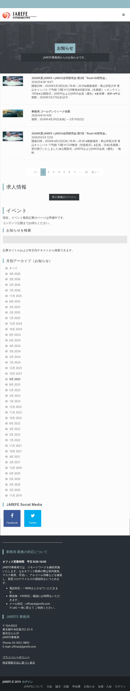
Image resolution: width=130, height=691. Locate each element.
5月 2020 (14, 479)
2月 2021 (14, 462)
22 (86, 172)
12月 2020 (15, 468)
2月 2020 (14, 490)
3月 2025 (14, 307)
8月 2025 (14, 301)
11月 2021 (15, 445)
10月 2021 (15, 451)
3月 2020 (14, 484)
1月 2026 (14, 290)
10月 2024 (15, 329)
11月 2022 (15, 412)
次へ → (95, 172)
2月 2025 (14, 312)
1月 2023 (14, 401)
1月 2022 (14, 440)
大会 (49, 686)
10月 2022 (15, 418)
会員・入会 (105, 686)
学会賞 (76, 686)
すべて (13, 268)
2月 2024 (14, 357)
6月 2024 (14, 340)
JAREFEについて (33, 686)
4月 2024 (14, 346)
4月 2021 (14, 456)
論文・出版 (62, 686)
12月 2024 (15, 323)
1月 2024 (14, 362)
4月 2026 (14, 274)
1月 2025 (14, 318)
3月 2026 (14, 279)
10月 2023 (15, 373)
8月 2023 (14, 384)
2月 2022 (14, 434)
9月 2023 (14, 379)
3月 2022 (14, 429)
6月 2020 (14, 473)
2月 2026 (14, 285)
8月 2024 (14, 335)
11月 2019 (15, 495)
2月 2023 (14, 396)
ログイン (27, 682)
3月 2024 (14, 351)
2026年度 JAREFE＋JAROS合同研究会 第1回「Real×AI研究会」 (69, 133)
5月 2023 (14, 390)
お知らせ (89, 686)
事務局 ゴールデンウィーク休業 (50, 111)
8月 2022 (14, 423)
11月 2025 (15, 296)
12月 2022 (15, 407)
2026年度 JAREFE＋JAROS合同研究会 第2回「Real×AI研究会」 (69, 78)
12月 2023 (15, 368)
